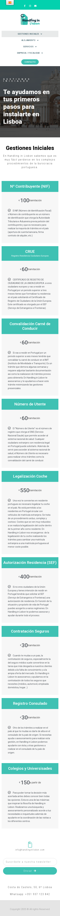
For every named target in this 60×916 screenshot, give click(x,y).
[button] (30, 62)
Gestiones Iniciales (30, 34)
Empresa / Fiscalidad (30, 53)
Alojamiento (30, 40)
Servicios (30, 46)
